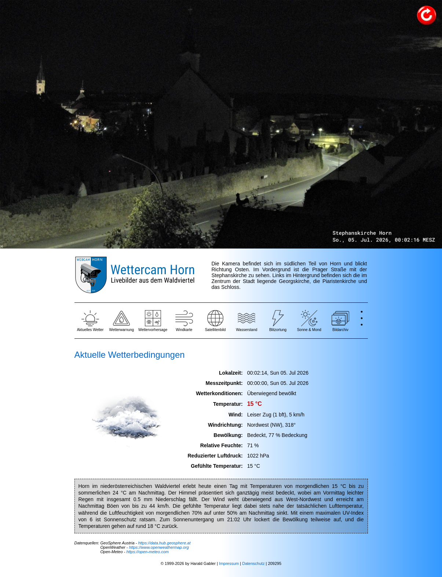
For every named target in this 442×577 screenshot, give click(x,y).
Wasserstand (246, 320)
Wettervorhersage (152, 320)
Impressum (229, 563)
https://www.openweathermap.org (159, 547)
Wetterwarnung (121, 320)
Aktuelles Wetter (90, 320)
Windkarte (184, 320)
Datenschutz (253, 563)
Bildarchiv (340, 320)
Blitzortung (278, 320)
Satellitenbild (215, 320)
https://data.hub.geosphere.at (164, 543)
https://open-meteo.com (147, 552)
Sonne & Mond (309, 320)
